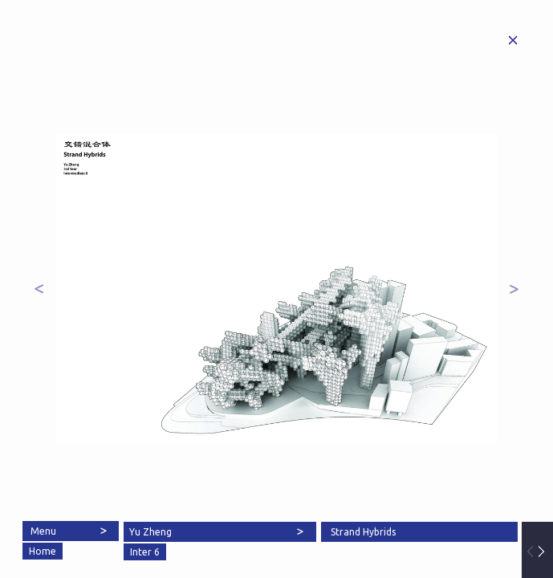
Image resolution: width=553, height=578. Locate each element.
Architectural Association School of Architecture (120, 40)
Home (513, 40)
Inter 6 (145, 552)
